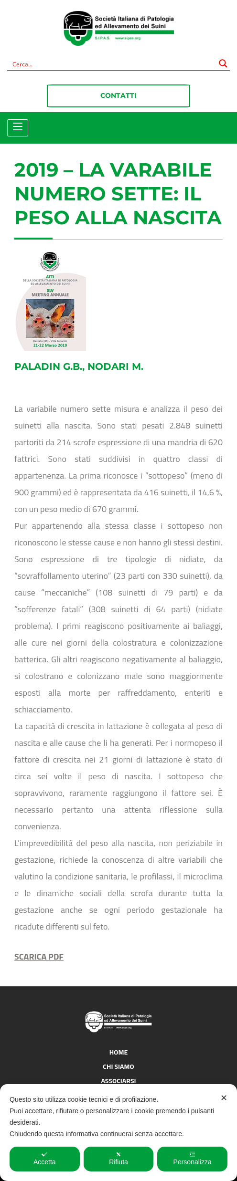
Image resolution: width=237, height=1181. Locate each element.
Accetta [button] (44, 1158)
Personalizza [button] (192, 1158)
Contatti (118, 95)
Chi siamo (118, 1066)
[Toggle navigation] (17, 127)
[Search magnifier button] (223, 63)
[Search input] (112, 63)
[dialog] (118, 1132)
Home (118, 1052)
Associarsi (118, 1081)
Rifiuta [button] (118, 1158)
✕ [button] (223, 1098)
